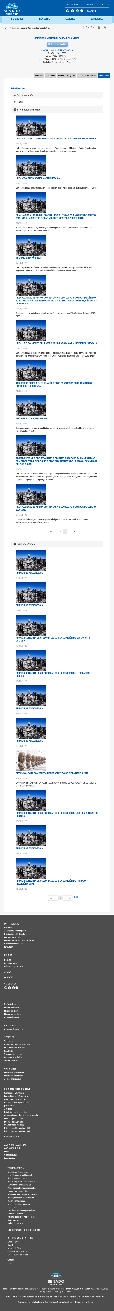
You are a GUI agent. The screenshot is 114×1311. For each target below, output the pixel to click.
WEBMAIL (12, 1260)
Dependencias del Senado (9, 933)
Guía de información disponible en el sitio (12, 1229)
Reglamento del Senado (9, 943)
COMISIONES (97, 18)
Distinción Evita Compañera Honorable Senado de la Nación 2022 (52, 773)
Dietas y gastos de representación (12, 1197)
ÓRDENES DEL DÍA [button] (9, 1136)
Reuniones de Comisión (87, 75)
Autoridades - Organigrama (9, 930)
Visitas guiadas (9, 1154)
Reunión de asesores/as (29, 572)
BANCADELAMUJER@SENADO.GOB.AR (57, 50)
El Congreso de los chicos (12, 1254)
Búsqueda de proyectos (9, 1029)
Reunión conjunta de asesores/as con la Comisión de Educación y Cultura (53, 639)
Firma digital (12, 1226)
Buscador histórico (9, 1017)
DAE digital (8, 1050)
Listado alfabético (9, 1007)
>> (79, 531)
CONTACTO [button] (104, 4)
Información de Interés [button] (28, 109)
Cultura (7, 1151)
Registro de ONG (12, 1248)
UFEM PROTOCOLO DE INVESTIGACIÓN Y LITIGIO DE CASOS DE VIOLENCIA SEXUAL (56, 138)
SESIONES (70, 18)
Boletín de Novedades (9, 1057)
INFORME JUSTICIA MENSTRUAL (31, 418)
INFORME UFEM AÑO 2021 (28, 257)
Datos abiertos (12, 1220)
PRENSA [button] (89, 4)
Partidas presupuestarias (12, 1191)
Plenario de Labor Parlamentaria (9, 1044)
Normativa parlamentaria (12, 1178)
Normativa (39, 75)
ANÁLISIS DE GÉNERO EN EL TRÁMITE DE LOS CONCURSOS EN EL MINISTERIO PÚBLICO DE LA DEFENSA (54, 384)
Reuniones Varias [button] (25, 544)
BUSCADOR (91, 10)
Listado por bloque (9, 1010)
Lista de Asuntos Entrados (9, 1047)
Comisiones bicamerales (9, 1075)
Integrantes (50, 75)
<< (51, 531)
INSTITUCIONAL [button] (72, 4)
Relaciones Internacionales (9, 1099)
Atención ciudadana (12, 1241)
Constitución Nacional (9, 937)
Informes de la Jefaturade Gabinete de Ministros (9, 1123)
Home (6, 28)
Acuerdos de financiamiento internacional (12, 1205)
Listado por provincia (9, 1014)
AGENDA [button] (7, 971)
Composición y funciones (9, 1092)
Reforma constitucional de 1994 (9, 1131)
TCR (9, 1263)
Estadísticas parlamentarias (9, 1112)
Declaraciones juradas (12, 1200)
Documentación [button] (24, 95)
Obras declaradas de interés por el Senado (9, 1115)
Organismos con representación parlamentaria (9, 1104)
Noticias (7, 959)
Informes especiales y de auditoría (12, 1216)
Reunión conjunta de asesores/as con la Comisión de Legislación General (53, 674)
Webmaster (100, 1297)
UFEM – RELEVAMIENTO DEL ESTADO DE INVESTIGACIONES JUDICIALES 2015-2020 (56, 343)
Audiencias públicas (12, 1223)
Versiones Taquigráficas (9, 1054)
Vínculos (61, 75)
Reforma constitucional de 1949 (9, 1128)
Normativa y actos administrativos (12, 1181)
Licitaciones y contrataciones (12, 1184)
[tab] (57, 95)
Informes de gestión (12, 1213)
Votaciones (8, 1041)
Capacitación (9, 1158)
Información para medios (9, 966)
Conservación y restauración (12, 1251)
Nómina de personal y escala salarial (12, 1194)
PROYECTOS (44, 18)
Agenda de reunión (57, 44)
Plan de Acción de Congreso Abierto (12, 1210)
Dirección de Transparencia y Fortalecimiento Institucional (12, 1173)
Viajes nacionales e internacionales (12, 1188)
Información (104, 75)
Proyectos (71, 75)
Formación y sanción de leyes (9, 1096)
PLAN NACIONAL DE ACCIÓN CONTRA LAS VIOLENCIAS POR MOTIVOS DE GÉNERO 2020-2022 (56, 508)
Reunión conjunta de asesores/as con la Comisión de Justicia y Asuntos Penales (57, 814)
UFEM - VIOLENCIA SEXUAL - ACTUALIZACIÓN (38, 178)
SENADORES (17, 18)
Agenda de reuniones (9, 1078)
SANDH (11, 1245)
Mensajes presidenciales (9, 1118)
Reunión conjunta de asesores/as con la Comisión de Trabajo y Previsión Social (52, 882)
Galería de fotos (9, 963)
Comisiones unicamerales (9, 1072)
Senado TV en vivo (9, 1060)
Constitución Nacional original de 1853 (9, 940)
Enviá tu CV (8, 946)
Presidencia (9, 927)
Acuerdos (8, 1108)
